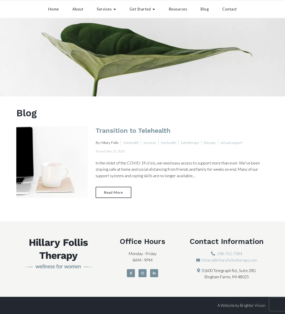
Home (53, 9)
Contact (229, 9)
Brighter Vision (252, 305)
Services (104, 9)
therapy (210, 142)
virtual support (231, 142)
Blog (205, 9)
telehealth (131, 142)
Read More (113, 192)
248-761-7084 (229, 253)
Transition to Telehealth (133, 130)
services (149, 142)
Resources (178, 9)
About (78, 9)
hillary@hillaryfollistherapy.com (229, 260)
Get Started (140, 9)
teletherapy (190, 142)
